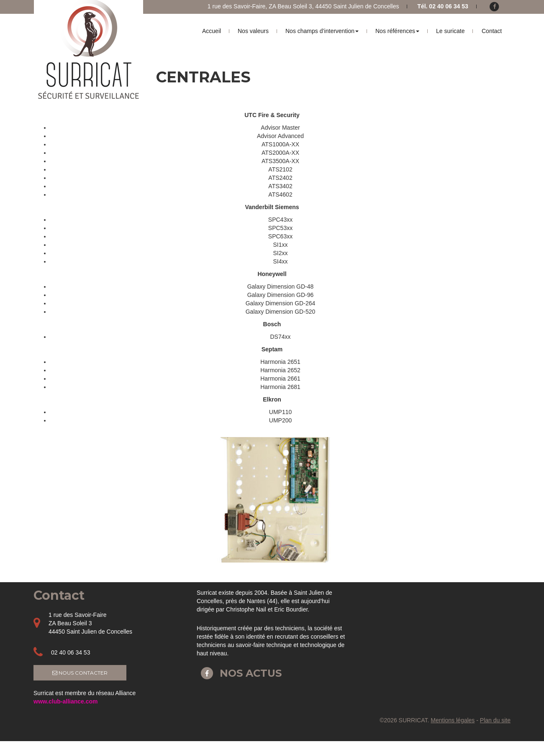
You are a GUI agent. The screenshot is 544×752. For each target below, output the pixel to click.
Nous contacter (80, 673)
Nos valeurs (253, 31)
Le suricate (450, 31)
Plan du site (495, 720)
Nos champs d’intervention (322, 31)
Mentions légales (453, 720)
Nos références (397, 31)
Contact (492, 31)
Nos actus (239, 673)
